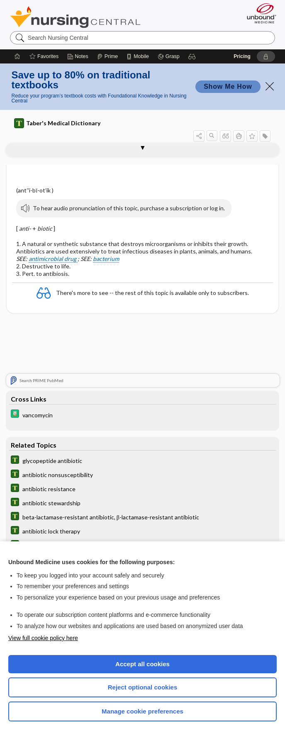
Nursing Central (75, 17)
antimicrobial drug (53, 258)
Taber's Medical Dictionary (57, 123)
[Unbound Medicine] (259, 13)
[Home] (17, 56)
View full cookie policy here (43, 638)
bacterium (106, 258)
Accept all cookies (142, 663)
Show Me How (228, 86)
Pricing (242, 56)
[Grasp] (169, 56)
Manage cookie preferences (142, 711)
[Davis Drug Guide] (143, 414)
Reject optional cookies (143, 687)
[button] (192, 56)
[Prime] (107, 56)
